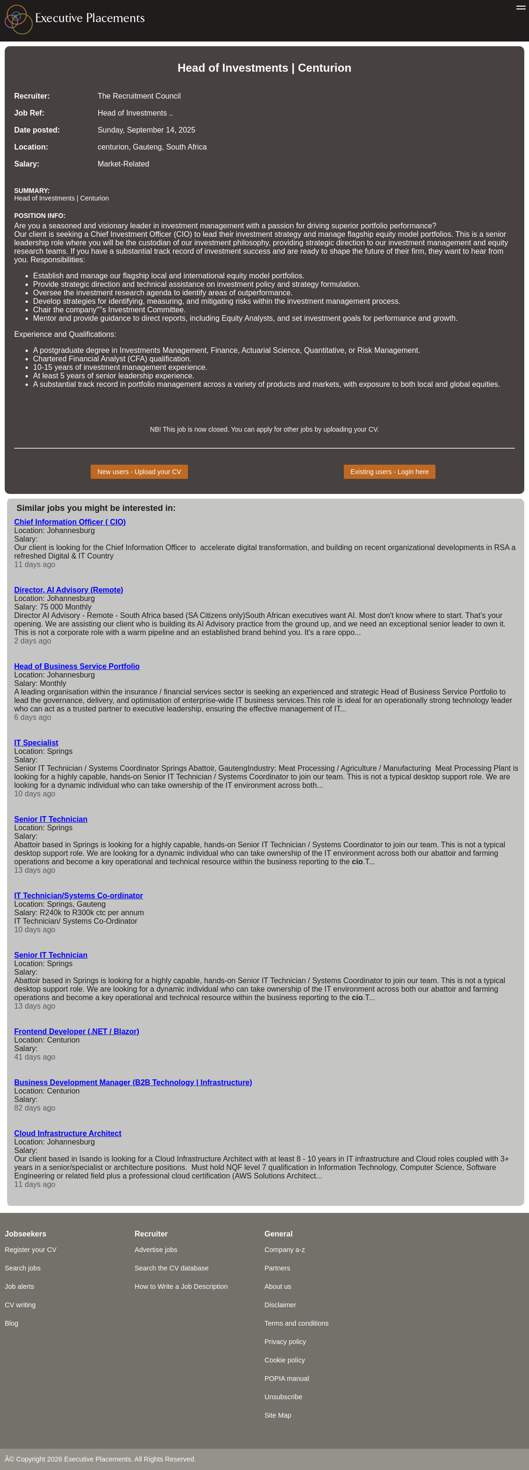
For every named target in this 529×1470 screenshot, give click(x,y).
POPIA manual (286, 1378)
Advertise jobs (156, 1249)
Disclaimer (280, 1305)
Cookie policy (284, 1360)
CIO (182, 234)
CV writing (20, 1305)
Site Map (277, 1415)
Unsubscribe (283, 1397)
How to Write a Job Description (181, 1286)
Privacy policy (285, 1341)
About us (277, 1286)
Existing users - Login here (389, 472)
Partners (277, 1268)
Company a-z (284, 1249)
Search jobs (23, 1268)
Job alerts (19, 1286)
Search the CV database (172, 1268)
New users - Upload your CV (139, 472)
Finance (224, 350)
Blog (11, 1323)
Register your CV (31, 1249)
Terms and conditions (296, 1323)
